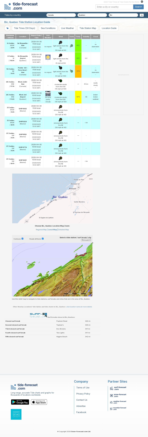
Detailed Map (63, 263)
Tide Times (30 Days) (24, 28)
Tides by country (12, 15)
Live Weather (67, 28)
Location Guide (109, 28)
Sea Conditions (48, 28)
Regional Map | (42, 263)
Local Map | (53, 263)
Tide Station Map (87, 28)
